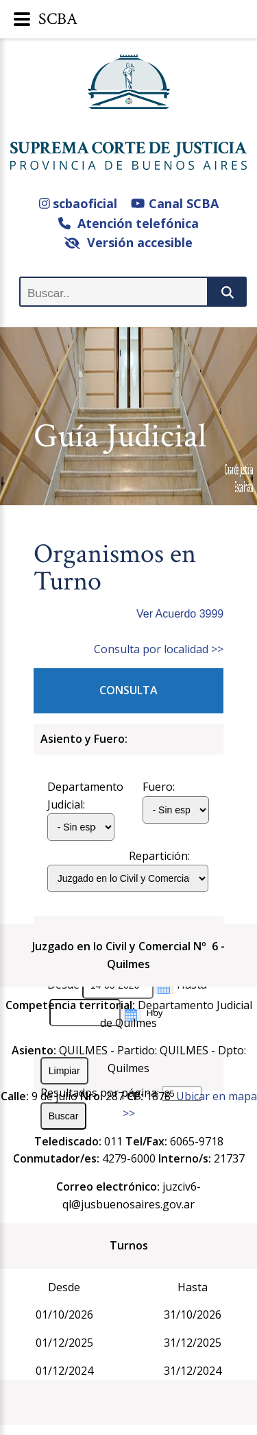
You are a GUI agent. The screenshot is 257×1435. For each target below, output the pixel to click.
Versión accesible (128, 242)
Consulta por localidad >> (158, 649)
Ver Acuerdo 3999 (179, 614)
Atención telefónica (128, 223)
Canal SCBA (174, 203)
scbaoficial (78, 203)
